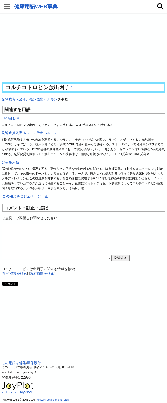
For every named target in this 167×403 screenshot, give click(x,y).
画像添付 (34, 363)
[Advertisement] (83, 47)
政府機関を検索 (42, 273)
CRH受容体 (11, 118)
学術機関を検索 (15, 273)
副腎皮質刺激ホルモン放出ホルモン (29, 99)
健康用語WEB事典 (36, 6)
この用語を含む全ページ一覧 (25, 196)
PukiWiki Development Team (52, 399)
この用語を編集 (14, 363)
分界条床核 (10, 162)
